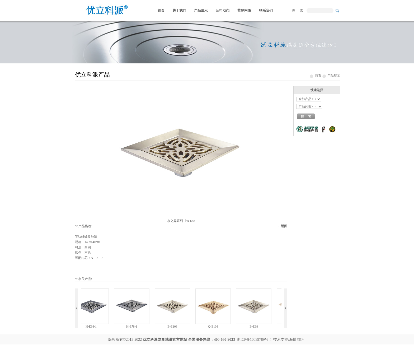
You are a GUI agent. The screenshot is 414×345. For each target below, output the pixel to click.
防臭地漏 (165, 340)
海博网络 (296, 340)
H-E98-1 (93, 326)
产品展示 (201, 10)
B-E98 (256, 326)
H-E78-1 (133, 326)
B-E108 (174, 326)
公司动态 (222, 10)
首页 (161, 10)
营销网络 (244, 10)
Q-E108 (215, 326)
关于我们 (179, 10)
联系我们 (266, 10)
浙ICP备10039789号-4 (254, 340)
